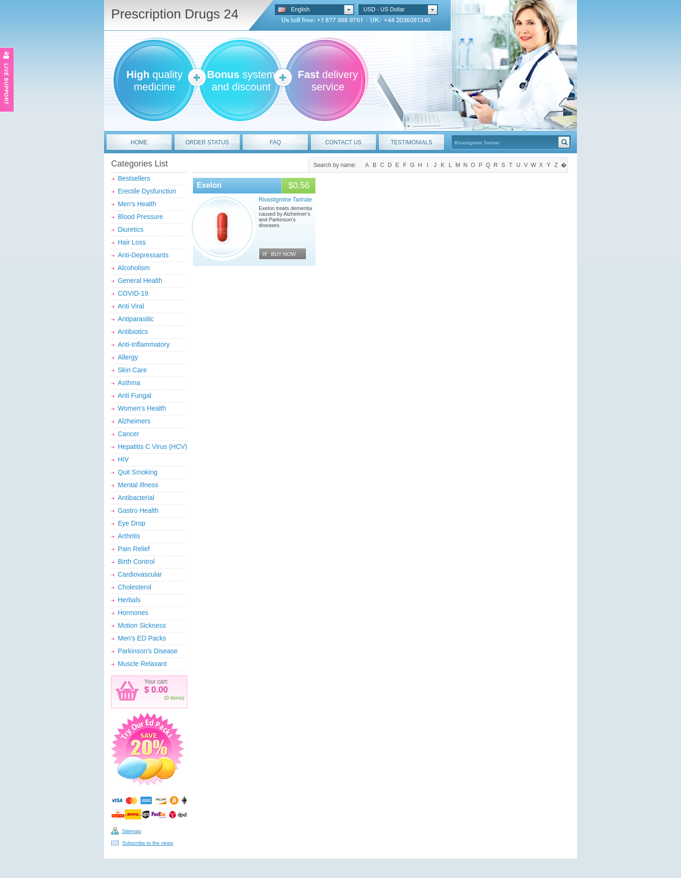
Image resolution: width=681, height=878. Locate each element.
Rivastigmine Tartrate (285, 199)
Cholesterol (134, 587)
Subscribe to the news (147, 843)
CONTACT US (343, 142)
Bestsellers (134, 178)
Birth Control (136, 561)
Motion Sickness (142, 625)
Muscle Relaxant (142, 663)
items (176, 698)
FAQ (275, 142)
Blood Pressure (140, 216)
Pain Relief (134, 549)
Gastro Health (138, 510)
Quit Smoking (137, 472)
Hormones (133, 612)
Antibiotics (133, 331)
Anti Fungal (134, 395)
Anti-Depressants (143, 255)
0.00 (158, 689)
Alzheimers (134, 421)
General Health (140, 280)
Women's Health (142, 408)
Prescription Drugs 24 (174, 14)
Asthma (129, 382)
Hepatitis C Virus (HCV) (152, 446)
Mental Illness (138, 485)
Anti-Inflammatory (144, 344)
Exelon (209, 185)
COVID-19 (133, 293)
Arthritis (129, 536)
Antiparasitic (136, 319)
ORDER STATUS (207, 142)
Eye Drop (131, 523)
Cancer (128, 434)
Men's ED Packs (142, 638)
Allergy (128, 357)
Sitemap (131, 831)
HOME (139, 142)
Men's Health (137, 204)
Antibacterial (136, 497)
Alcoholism (134, 268)
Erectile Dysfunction (147, 191)
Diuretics (130, 229)
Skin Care (132, 370)
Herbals (129, 600)
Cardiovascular (140, 574)
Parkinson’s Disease (148, 651)
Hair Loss (132, 242)
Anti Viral (131, 306)
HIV (123, 459)
